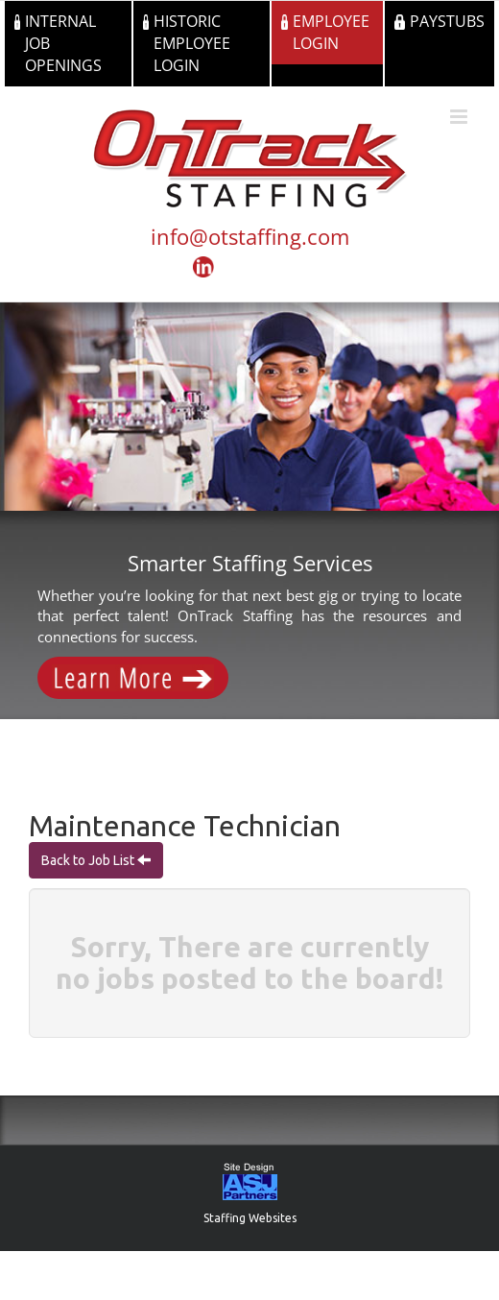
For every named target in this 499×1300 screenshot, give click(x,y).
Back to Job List (89, 860)
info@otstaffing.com (250, 236)
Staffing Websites (250, 1218)
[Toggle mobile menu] (460, 117)
